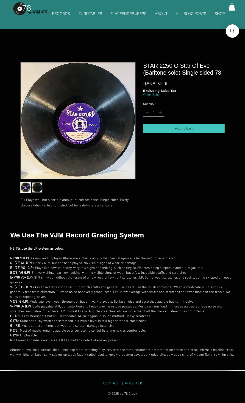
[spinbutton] (154, 112)
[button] (232, 7)
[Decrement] (147, 112)
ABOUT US (134, 383)
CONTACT (111, 383)
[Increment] (161, 112)
